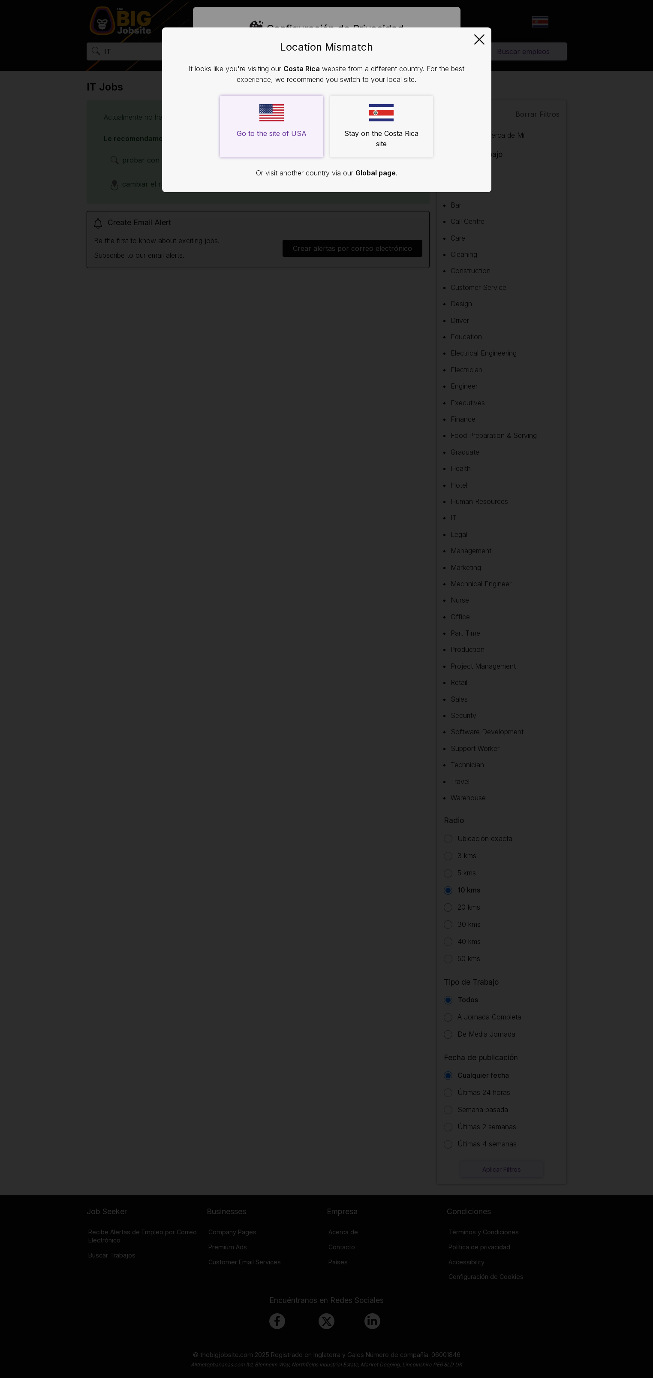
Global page (375, 173)
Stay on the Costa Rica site (381, 126)
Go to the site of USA (272, 121)
